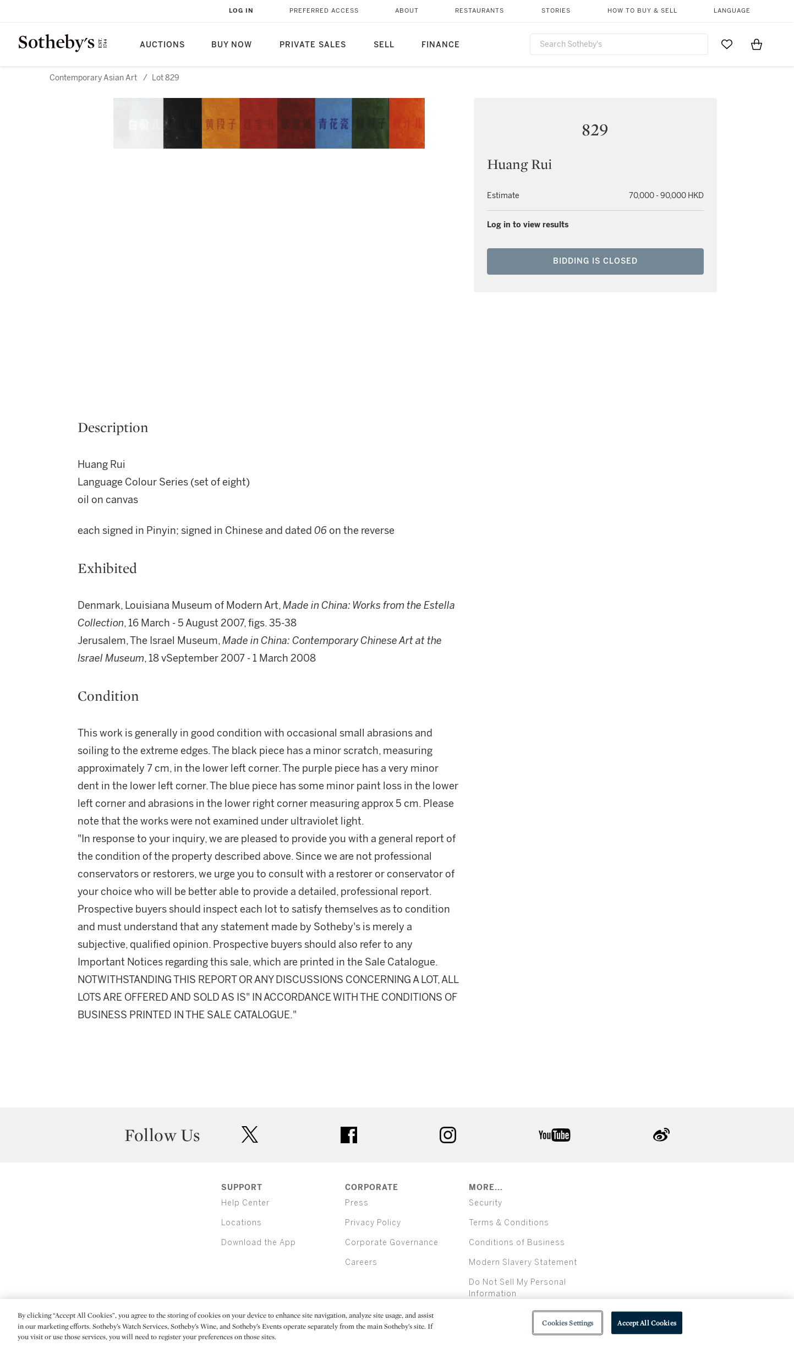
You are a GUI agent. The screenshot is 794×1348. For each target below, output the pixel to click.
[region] (397, 1323)
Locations (241, 1222)
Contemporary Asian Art (93, 78)
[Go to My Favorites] (726, 44)
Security (485, 1203)
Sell (384, 45)
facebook (349, 1135)
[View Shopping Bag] (756, 44)
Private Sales (313, 45)
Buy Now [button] (231, 45)
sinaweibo (661, 1135)
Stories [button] (556, 10)
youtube (555, 1135)
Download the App (258, 1242)
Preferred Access (324, 10)
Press (357, 1203)
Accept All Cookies (646, 1322)
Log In (241, 10)
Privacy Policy (373, 1222)
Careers (361, 1262)
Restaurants (479, 10)
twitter (250, 1134)
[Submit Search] (695, 44)
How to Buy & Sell (642, 10)
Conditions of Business (517, 1242)
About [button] (407, 10)
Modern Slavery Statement (523, 1262)
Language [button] (732, 10)
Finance (440, 45)
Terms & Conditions (509, 1222)
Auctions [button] (162, 45)
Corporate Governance (392, 1242)
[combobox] (619, 44)
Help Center (245, 1203)
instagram (448, 1135)
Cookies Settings (567, 1322)
